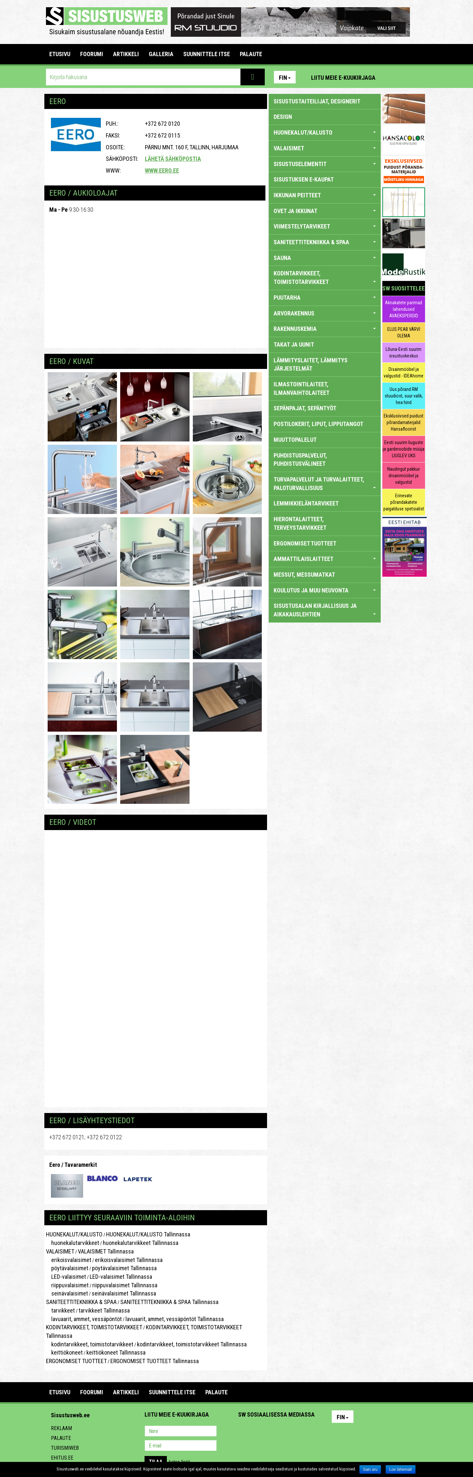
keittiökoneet (64, 1352)
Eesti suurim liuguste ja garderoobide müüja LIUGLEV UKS (403, 449)
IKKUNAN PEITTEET (325, 195)
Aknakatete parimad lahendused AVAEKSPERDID (403, 309)
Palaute (61, 1438)
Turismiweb (65, 1448)
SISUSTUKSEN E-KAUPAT (304, 179)
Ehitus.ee (62, 1458)
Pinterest (390, 77)
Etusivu (59, 54)
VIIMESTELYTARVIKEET (325, 226)
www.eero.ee (162, 170)
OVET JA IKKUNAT (325, 210)
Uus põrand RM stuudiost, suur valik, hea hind (404, 396)
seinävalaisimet (67, 1293)
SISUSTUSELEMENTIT (325, 164)
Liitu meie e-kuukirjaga (343, 77)
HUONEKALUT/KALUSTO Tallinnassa (148, 1234)
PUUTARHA (325, 297)
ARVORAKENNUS (325, 313)
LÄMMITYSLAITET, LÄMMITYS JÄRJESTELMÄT (311, 364)
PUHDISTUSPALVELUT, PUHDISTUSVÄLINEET (300, 459)
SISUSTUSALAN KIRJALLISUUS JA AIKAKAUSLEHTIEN (325, 610)
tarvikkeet (60, 1310)
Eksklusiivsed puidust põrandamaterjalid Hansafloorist (403, 422)
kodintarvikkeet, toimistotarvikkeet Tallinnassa (192, 1344)
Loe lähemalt (400, 1469)
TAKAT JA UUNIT (294, 344)
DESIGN (283, 116)
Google (301, 1431)
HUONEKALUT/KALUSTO (74, 1234)
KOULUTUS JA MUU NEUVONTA (325, 590)
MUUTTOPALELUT (295, 439)
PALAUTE (251, 54)
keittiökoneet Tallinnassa (116, 1352)
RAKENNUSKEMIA (325, 328)
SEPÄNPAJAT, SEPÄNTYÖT (305, 408)
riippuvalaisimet (67, 1285)
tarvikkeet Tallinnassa (104, 1310)
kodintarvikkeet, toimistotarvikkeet (89, 1344)
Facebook (404, 77)
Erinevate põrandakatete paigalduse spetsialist (403, 502)
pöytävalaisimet (67, 1268)
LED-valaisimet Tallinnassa (121, 1276)
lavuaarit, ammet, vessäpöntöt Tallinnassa (174, 1319)
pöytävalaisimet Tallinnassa (124, 1268)
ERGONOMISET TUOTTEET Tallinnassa (154, 1361)
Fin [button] (285, 77)
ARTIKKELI (126, 54)
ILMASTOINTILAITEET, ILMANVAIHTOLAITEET (301, 388)
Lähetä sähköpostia (173, 158)
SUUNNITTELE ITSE (206, 54)
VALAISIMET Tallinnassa (106, 1251)
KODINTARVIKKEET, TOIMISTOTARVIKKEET (94, 1327)
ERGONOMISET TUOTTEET (76, 1361)
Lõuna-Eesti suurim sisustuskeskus (403, 352)
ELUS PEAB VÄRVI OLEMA (403, 332)
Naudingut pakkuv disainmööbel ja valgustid (403, 475)
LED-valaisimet (66, 1276)
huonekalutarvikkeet (72, 1242)
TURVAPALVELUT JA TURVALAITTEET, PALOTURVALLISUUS (325, 483)
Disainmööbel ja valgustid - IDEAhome (403, 372)
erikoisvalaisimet (68, 1259)
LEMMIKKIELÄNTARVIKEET (306, 503)
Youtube (418, 77)
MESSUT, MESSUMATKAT (304, 574)
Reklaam (61, 1428)
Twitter (287, 1431)
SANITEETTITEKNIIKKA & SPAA (81, 1301)
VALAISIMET (60, 1251)
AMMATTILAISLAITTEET (325, 558)
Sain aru (370, 1469)
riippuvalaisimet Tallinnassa (124, 1285)
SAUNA (325, 257)
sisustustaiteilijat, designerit (317, 101)
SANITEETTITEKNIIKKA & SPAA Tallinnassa (169, 1301)
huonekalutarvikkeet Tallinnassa (140, 1242)
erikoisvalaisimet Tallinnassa (129, 1259)
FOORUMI (91, 54)
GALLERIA (161, 54)
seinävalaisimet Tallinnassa (124, 1293)
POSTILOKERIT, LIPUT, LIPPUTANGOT (318, 423)
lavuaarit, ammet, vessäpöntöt (84, 1319)
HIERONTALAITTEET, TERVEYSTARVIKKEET (300, 523)
